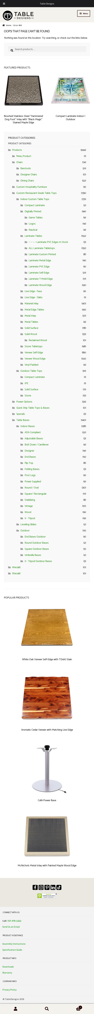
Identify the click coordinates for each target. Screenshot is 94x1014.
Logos (32, 224)
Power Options (24, 402)
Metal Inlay (30, 316)
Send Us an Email (11, 926)
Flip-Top (29, 463)
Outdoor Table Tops (31, 371)
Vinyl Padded (31, 365)
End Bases (30, 457)
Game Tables (36, 218)
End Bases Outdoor (35, 537)
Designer (29, 451)
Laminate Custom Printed (42, 254)
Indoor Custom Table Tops (34, 199)
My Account (15, 1009)
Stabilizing (30, 500)
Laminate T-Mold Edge (41, 279)
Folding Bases (32, 469)
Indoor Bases (27, 426)
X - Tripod (30, 518)
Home (8, 25)
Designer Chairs (28, 174)
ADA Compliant (33, 432)
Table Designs (47, 3)
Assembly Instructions (14, 943)
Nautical (33, 230)
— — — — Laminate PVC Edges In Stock (48, 242)
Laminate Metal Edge (40, 260)
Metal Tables (31, 322)
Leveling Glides (28, 524)
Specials (20, 414)
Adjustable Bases (34, 438)
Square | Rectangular (36, 494)
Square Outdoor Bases (37, 549)
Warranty (7, 972)
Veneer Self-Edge (34, 353)
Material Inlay (31, 303)
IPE (26, 383)
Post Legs (30, 475)
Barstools (25, 168)
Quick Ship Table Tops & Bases (33, 408)
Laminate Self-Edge (39, 273)
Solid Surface (31, 328)
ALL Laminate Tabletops (42, 248)
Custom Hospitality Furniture (31, 187)
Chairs (19, 162)
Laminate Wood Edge (40, 285)
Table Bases (22, 420)
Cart (72, 1007)
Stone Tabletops (33, 346)
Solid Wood (31, 334)
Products (17, 150)
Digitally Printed (33, 211)
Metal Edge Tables (34, 310)
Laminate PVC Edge (39, 267)
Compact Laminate (35, 205)
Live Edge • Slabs (33, 297)
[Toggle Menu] (4, 3)
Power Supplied (33, 481)
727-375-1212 (14, 920)
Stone (28, 396)
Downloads (8, 966)
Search (47, 1009)
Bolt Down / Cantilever (37, 445)
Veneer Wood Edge (35, 359)
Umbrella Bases (33, 555)
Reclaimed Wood (38, 340)
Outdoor (25, 531)
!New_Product (23, 156)
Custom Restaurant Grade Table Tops (36, 193)
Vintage (29, 506)
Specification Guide (12, 949)
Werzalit (16, 567)
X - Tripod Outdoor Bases (38, 561)
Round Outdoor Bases (37, 543)
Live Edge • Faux (33, 291)
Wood (28, 512)
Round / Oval (32, 488)
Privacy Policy (9, 989)
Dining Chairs (27, 181)
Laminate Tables (33, 236)
